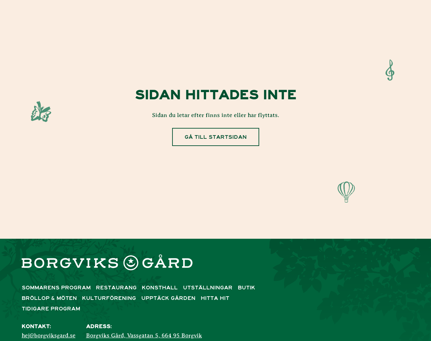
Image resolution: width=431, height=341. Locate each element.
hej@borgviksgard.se (49, 336)
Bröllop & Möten (49, 298)
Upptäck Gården (168, 298)
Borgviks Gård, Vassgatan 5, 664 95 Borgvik (144, 336)
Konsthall (160, 288)
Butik (246, 288)
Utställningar (208, 288)
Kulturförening (109, 298)
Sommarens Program (56, 288)
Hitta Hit (215, 298)
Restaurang (116, 288)
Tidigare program (51, 309)
